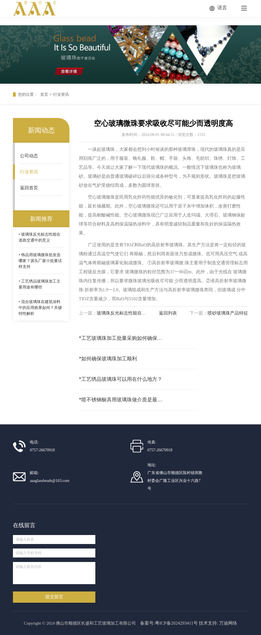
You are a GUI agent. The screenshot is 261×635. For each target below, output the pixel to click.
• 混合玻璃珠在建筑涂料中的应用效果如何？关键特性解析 (40, 308)
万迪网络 (228, 623)
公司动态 (29, 155)
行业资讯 (61, 94)
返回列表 (168, 313)
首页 (44, 94)
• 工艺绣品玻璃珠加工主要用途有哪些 (39, 284)
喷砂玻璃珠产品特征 (228, 313)
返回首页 (29, 187)
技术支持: (208, 623)
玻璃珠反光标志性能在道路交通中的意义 (137, 313)
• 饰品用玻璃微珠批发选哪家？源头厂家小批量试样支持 (40, 261)
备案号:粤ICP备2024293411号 (169, 623)
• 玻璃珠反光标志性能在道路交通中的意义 (39, 237)
